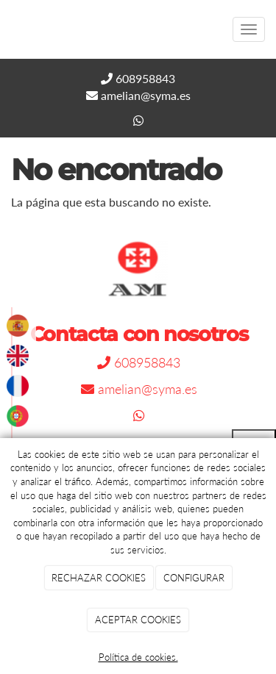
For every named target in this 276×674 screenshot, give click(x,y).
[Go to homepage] (7, 29)
